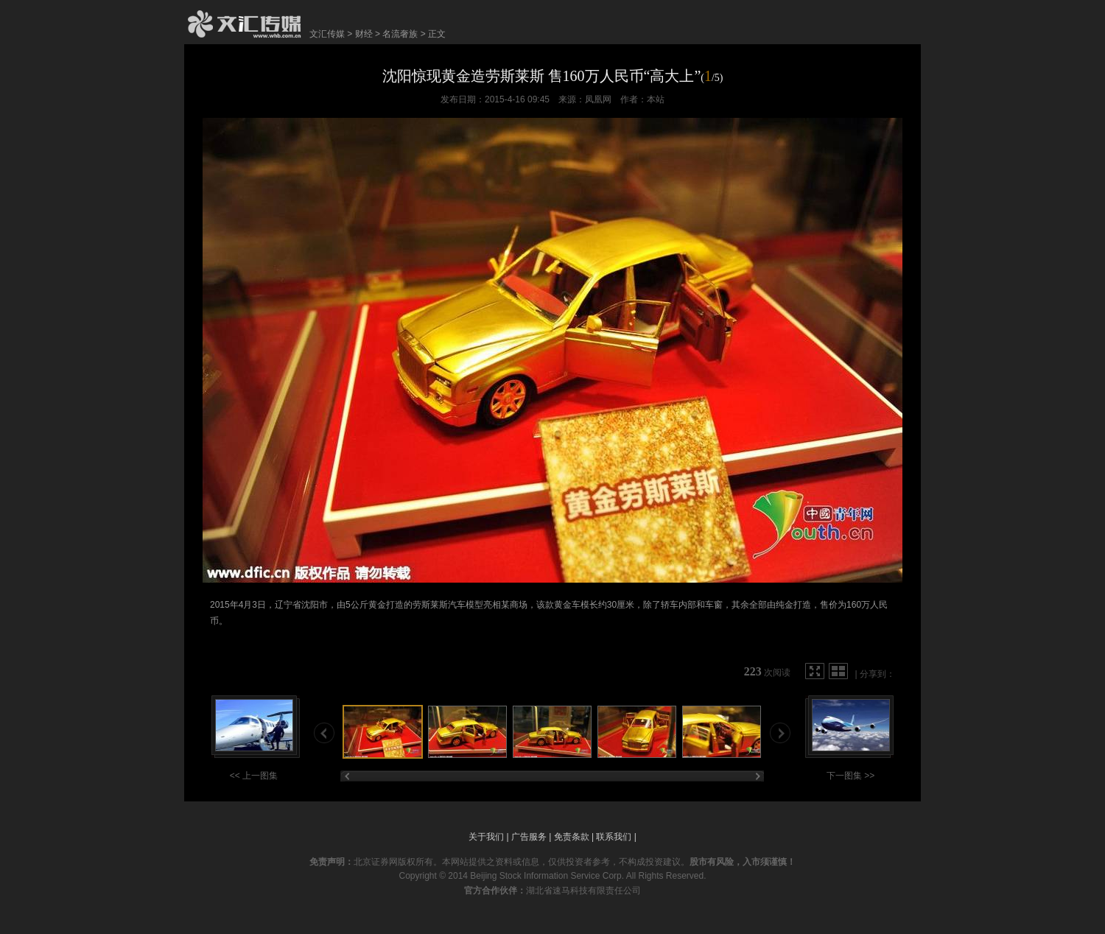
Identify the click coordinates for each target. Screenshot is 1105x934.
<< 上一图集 (254, 775)
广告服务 (529, 837)
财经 (364, 34)
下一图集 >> (850, 775)
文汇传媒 (327, 34)
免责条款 (571, 837)
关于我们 (486, 837)
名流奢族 (400, 34)
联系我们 (613, 837)
